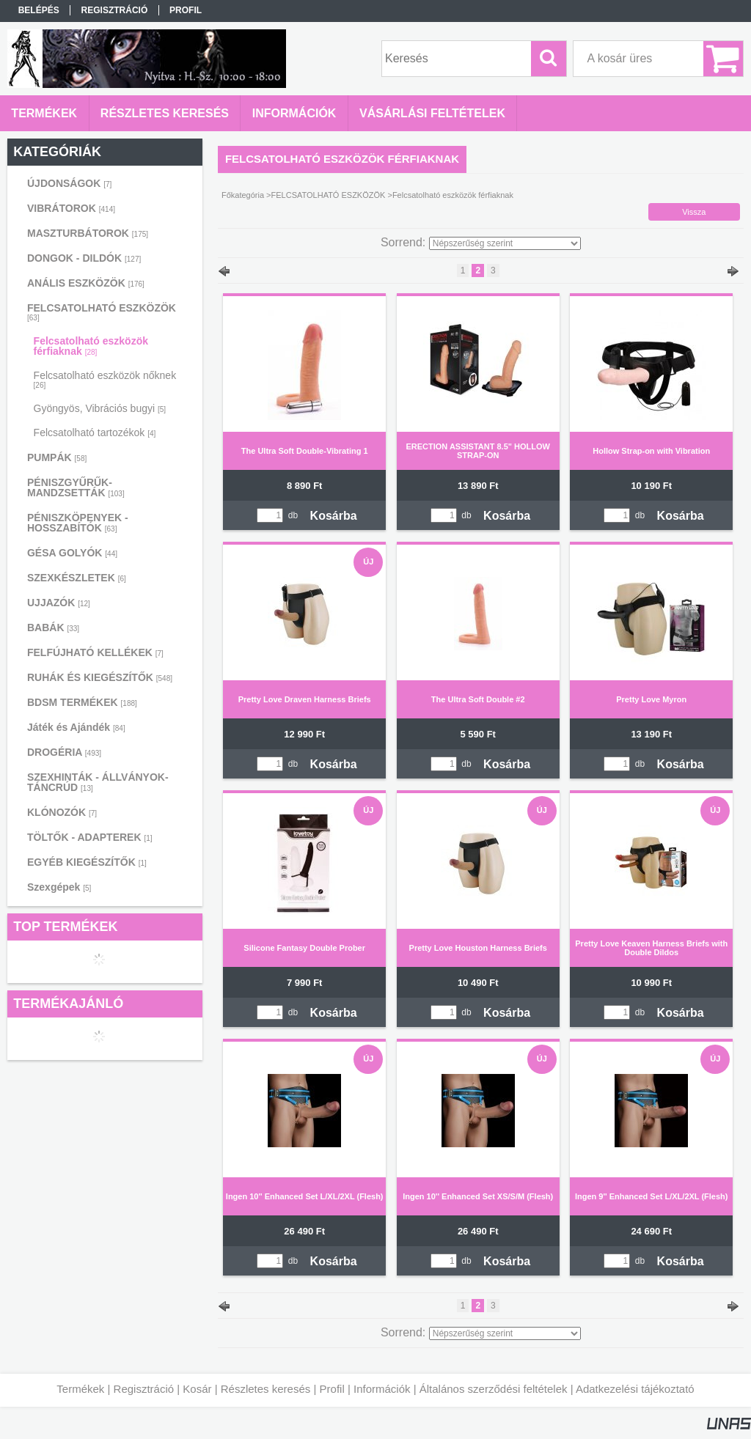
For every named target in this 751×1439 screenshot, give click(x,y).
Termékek (80, 1389)
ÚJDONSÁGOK (69, 183)
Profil (332, 1389)
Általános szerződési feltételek (494, 1389)
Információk (382, 1389)
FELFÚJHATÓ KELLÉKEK (95, 652)
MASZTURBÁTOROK (87, 233)
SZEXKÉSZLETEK (76, 578)
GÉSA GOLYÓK (72, 553)
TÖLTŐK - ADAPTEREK (90, 837)
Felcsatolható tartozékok (95, 432)
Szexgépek (59, 887)
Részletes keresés (266, 1389)
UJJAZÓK (58, 602)
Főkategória (242, 195)
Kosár (197, 1389)
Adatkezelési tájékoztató (635, 1389)
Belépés (38, 10)
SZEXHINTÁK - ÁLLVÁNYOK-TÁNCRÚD (98, 782)
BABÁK (53, 627)
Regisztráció (144, 1389)
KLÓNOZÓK (62, 812)
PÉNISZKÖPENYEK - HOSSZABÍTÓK (77, 523)
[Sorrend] (505, 243)
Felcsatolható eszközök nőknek (105, 379)
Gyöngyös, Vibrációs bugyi (100, 408)
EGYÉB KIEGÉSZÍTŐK (87, 862)
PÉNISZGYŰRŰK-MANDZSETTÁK (76, 487)
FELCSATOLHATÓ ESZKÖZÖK (328, 195)
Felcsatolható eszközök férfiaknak (91, 346)
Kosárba (333, 515)
